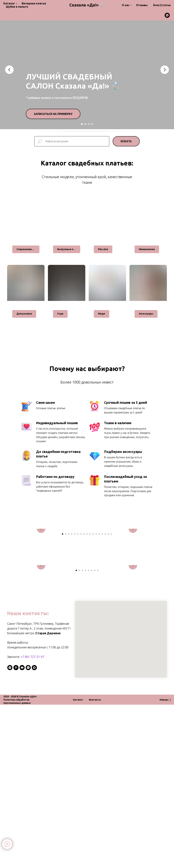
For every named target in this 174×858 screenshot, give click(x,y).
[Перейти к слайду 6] (78, 610)
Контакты (95, 853)
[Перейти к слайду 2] (85, 124)
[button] (53, 114)
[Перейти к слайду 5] (74, 610)
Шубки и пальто (17, 6)
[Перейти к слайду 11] (93, 610)
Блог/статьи (162, 5)
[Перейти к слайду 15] (105, 610)
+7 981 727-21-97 (32, 810)
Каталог (9, 3)
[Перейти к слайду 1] (82, 124)
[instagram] (9, 820)
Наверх (165, 853)
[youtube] (22, 820)
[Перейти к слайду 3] (89, 124)
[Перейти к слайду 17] (111, 610)
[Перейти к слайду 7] (81, 610)
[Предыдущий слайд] (9, 69)
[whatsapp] (167, 15)
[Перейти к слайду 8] (84, 610)
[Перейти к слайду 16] (108, 610)
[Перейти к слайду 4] (92, 124)
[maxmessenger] (34, 820)
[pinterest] (16, 820)
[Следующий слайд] (164, 69)
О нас (125, 5)
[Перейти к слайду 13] (99, 610)
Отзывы (141, 5)
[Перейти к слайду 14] (102, 610)
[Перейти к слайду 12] (96, 610)
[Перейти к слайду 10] (90, 610)
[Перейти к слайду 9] (87, 610)
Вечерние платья (34, 3)
